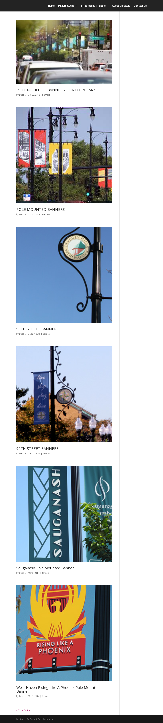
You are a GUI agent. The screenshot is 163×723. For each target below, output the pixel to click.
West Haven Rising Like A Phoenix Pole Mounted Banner (58, 689)
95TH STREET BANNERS (37, 448)
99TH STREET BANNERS (37, 328)
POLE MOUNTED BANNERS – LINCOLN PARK (56, 89)
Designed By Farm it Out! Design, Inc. (35, 719)
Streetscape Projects (93, 6)
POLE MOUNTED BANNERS (40, 209)
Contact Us (140, 6)
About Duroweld (121, 6)
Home (51, 6)
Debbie (22, 94)
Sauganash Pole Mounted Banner (45, 568)
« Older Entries (23, 710)
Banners (46, 94)
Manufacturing (66, 6)
